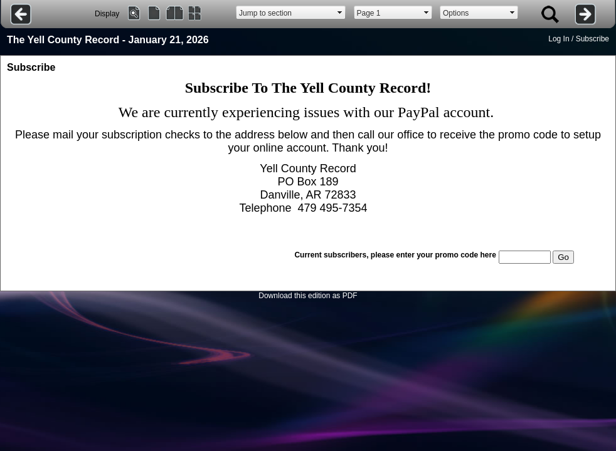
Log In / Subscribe (578, 38)
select (340, 12)
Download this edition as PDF (307, 295)
